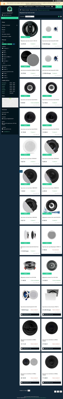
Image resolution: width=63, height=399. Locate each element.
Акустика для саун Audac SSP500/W (28, 158)
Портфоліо (47, 6)
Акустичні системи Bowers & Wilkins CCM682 (50, 340)
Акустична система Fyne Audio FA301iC (29, 99)
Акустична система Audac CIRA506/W (29, 217)
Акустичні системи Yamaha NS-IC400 (29, 306)
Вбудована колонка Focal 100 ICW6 (28, 277)
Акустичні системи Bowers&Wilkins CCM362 (30, 70)
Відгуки (3, 29)
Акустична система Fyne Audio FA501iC (29, 129)
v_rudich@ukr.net (6, 131)
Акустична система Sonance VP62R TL (50, 306)
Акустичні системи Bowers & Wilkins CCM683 (28, 374)
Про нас (3, 27)
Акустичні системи (33, 10)
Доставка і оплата (6, 34)
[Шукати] (17, 18)
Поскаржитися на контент (31, 397)
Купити (25, 37)
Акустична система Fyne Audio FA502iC (50, 129)
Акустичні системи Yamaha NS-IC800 (50, 70)
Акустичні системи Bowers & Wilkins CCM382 (28, 340)
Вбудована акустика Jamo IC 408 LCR (29, 40)
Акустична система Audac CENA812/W (50, 188)
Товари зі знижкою (39, 6)
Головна (21, 6)
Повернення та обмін (6, 36)
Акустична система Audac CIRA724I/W (50, 158)
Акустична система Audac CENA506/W (29, 188)
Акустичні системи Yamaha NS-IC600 (50, 40)
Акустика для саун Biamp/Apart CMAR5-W (51, 246)
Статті (3, 32)
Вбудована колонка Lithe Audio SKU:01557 (51, 217)
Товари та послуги (28, 6)
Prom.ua (37, 396)
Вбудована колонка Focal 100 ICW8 (50, 277)
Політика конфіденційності (41, 397)
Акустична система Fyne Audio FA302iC (50, 99)
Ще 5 (4, 63)
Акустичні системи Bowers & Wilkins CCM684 (50, 374)
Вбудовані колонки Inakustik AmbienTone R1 (29, 247)
